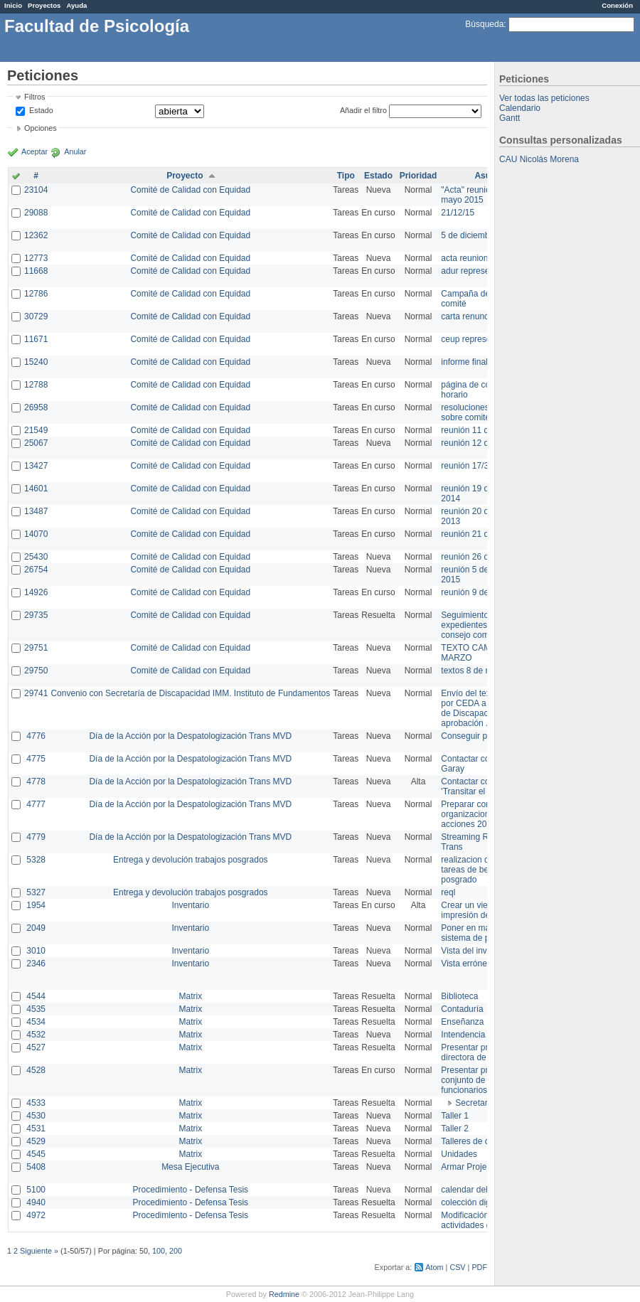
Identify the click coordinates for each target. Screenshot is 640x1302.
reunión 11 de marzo (480, 430)
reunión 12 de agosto (481, 443)
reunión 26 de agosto (481, 557)
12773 (36, 258)
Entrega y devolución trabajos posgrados (190, 860)
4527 (36, 1047)
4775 (36, 759)
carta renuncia (468, 316)
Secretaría (474, 1103)
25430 (36, 557)
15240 (36, 362)
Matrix (190, 996)
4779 (36, 837)
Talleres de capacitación (486, 1141)
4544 (36, 996)
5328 (36, 860)
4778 (36, 781)
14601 (36, 488)
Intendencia (463, 1035)
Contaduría (462, 1009)
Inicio (13, 5)
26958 (36, 407)
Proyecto (184, 176)
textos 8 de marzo (474, 671)
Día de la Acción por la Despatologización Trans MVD (190, 736)
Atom (434, 1267)
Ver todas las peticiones (544, 98)
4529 (36, 1141)
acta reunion (464, 258)
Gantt (509, 118)
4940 (36, 1202)
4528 (36, 1070)
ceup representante (477, 339)
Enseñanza (462, 1022)
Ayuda (76, 5)
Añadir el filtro (363, 110)
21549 (36, 430)
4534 (36, 1022)
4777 (36, 804)
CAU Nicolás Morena (539, 159)
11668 (36, 271)
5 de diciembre (469, 235)
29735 (36, 615)
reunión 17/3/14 (470, 466)
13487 (36, 511)
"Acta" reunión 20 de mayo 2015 (479, 195)
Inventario (190, 905)
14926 (36, 592)
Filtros (34, 96)
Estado (41, 110)
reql (448, 892)
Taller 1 (455, 1116)
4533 (36, 1103)
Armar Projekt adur (477, 1167)
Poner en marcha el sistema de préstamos (482, 933)
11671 (36, 339)
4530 (36, 1116)
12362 (36, 235)
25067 (36, 443)
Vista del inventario (477, 951)
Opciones (40, 128)
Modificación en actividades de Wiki (477, 1220)
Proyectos (44, 5)
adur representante (477, 271)
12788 (36, 385)
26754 (36, 570)
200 (175, 1251)
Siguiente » (39, 1251)
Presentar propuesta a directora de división (483, 1052)
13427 (36, 466)
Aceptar (34, 151)
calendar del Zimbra (478, 1190)
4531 (36, 1128)
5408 (36, 1167)
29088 (36, 213)
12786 (36, 294)
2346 (36, 964)
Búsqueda (484, 24)
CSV (457, 1267)
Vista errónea (466, 964)
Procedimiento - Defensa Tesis (191, 1190)
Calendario (519, 108)
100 (158, 1251)
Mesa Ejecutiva (190, 1167)
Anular (75, 151)
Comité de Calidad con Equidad (190, 190)
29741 (36, 693)
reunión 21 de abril (476, 534)
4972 (36, 1215)
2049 (36, 928)
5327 (36, 892)
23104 (36, 190)
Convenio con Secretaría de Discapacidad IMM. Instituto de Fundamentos (190, 693)
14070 (36, 534)
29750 (36, 671)
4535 (36, 1009)
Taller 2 (455, 1128)
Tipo (346, 176)
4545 (36, 1154)
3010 (36, 951)
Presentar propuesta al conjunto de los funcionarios (484, 1080)
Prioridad (418, 176)
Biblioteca (459, 996)
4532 (36, 1035)
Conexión (617, 5)
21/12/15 (457, 213)
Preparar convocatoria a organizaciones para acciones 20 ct (486, 814)
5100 (36, 1190)
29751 (36, 648)
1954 (36, 905)
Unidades (459, 1154)
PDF (479, 1267)
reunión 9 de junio (474, 592)
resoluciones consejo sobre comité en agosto (485, 412)
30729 (36, 316)
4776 (36, 736)
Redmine (284, 1294)
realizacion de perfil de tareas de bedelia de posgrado (483, 870)
